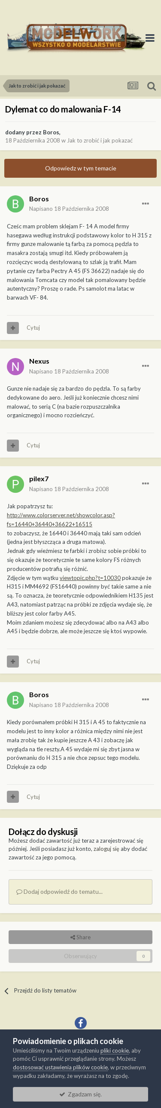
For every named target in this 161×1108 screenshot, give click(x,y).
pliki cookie (114, 1050)
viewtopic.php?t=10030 (90, 577)
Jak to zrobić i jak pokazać (100, 140)
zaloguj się (106, 848)
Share (80, 937)
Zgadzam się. (80, 1094)
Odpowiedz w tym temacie (80, 168)
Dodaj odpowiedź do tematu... (59, 891)
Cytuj (33, 327)
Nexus (39, 361)
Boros (51, 132)
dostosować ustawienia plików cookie (60, 1067)
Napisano (69, 208)
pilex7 (39, 478)
